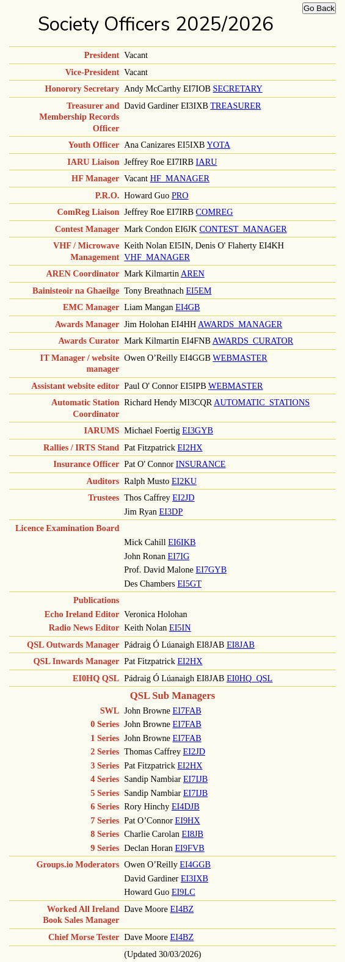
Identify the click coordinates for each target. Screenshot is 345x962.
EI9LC (183, 892)
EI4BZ (182, 909)
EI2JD (183, 497)
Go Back (319, 8)
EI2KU (184, 481)
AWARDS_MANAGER (240, 324)
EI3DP (171, 511)
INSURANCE (201, 464)
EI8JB (193, 834)
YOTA (218, 145)
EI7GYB (211, 569)
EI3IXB (194, 878)
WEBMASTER (239, 358)
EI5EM (198, 290)
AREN (193, 273)
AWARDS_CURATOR (252, 340)
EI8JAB (241, 644)
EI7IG (179, 556)
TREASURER (235, 105)
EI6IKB (181, 542)
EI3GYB (197, 430)
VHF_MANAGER (157, 257)
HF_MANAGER (179, 178)
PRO (180, 195)
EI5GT (189, 583)
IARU (206, 162)
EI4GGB (195, 864)
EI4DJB (186, 806)
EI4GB (187, 307)
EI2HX (189, 447)
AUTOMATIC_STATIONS (262, 402)
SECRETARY (238, 88)
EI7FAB (186, 710)
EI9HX (187, 820)
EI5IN (180, 627)
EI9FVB (189, 848)
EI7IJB (195, 779)
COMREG (214, 212)
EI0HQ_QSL (249, 678)
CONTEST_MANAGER (242, 229)
